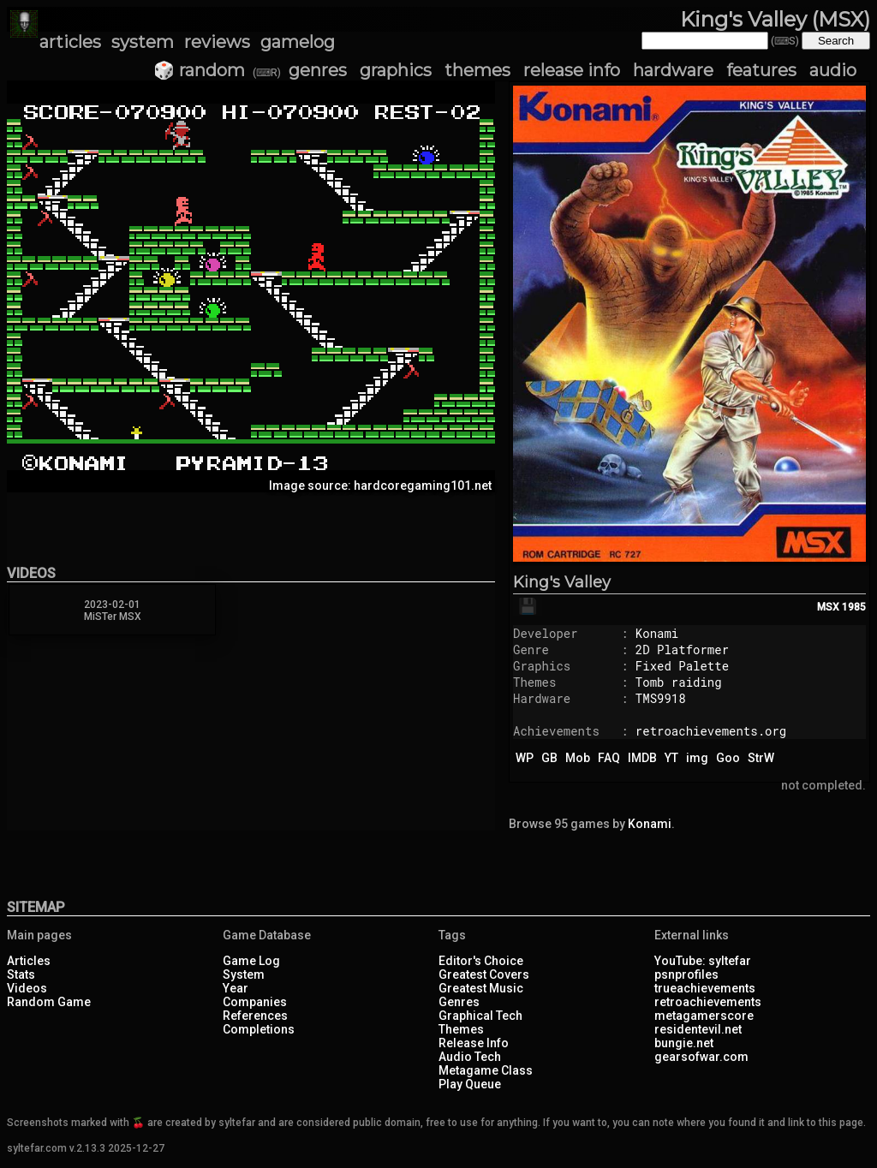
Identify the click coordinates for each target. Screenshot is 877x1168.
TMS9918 (660, 698)
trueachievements (704, 988)
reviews (217, 42)
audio (832, 70)
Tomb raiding (678, 682)
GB (549, 758)
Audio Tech (469, 1057)
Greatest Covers (483, 974)
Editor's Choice (480, 961)
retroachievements (707, 1002)
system (142, 42)
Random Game (49, 1002)
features (761, 70)
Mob (577, 758)
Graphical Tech (480, 1015)
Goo (728, 758)
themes (477, 70)
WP (525, 758)
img (697, 758)
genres (318, 70)
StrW (761, 758)
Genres (459, 1002)
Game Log (251, 961)
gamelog (297, 42)
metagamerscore (704, 1015)
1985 (854, 607)
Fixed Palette (682, 666)
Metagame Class (485, 1070)
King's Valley (562, 582)
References (255, 1015)
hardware (673, 70)
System (244, 974)
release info (571, 70)
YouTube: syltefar (702, 961)
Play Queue (469, 1084)
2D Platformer (682, 649)
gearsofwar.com (701, 1057)
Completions (259, 1029)
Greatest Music (480, 988)
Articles (29, 961)
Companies (255, 1002)
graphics (396, 70)
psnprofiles (686, 974)
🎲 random (199, 70)
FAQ (609, 758)
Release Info (473, 1043)
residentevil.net (698, 1029)
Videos (27, 988)
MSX (828, 607)
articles (70, 42)
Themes (461, 1029)
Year (235, 988)
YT (671, 758)
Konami (656, 633)
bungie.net (683, 1043)
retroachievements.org (710, 731)
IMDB (642, 758)
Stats (21, 974)
